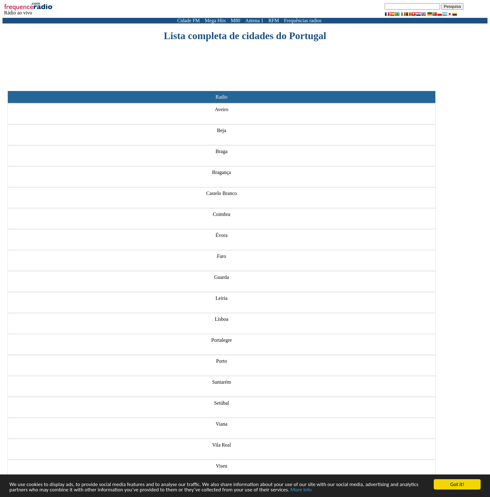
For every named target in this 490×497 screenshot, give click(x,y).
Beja (221, 130)
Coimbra (221, 214)
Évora (222, 235)
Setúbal (221, 403)
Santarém (221, 382)
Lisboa (221, 319)
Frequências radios (303, 20)
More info (301, 490)
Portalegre (221, 340)
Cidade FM (188, 20)
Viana (221, 424)
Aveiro (221, 109)
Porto (221, 361)
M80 (235, 20)
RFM (273, 20)
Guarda (221, 277)
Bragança (221, 172)
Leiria (222, 298)
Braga (222, 151)
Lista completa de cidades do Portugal (245, 35)
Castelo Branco (221, 193)
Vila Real (221, 445)
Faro (221, 256)
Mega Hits (215, 20)
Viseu (221, 466)
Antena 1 (254, 20)
